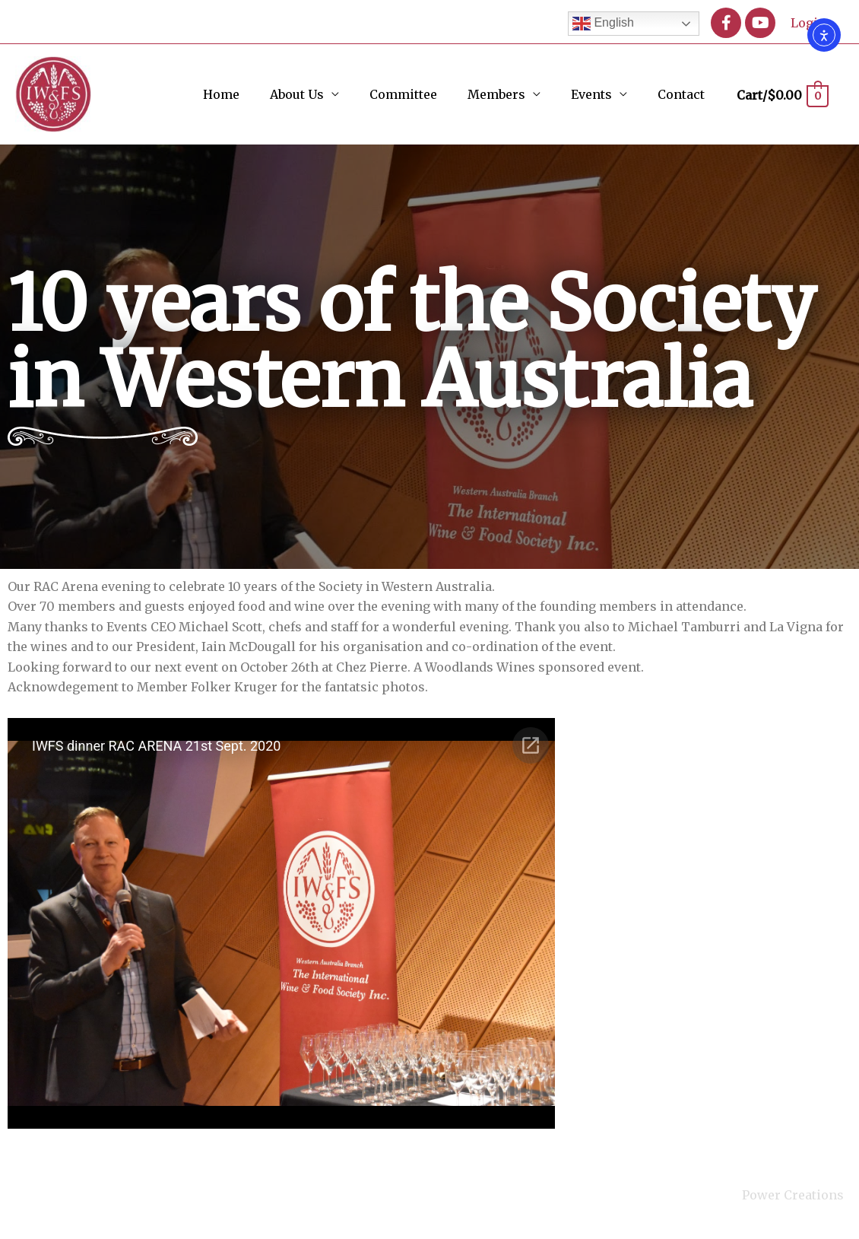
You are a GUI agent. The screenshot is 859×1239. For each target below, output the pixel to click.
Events (591, 94)
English (603, 23)
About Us (297, 94)
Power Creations (793, 1194)
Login (808, 22)
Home (221, 94)
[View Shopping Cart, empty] (782, 95)
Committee (403, 94)
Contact (681, 94)
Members (496, 94)
